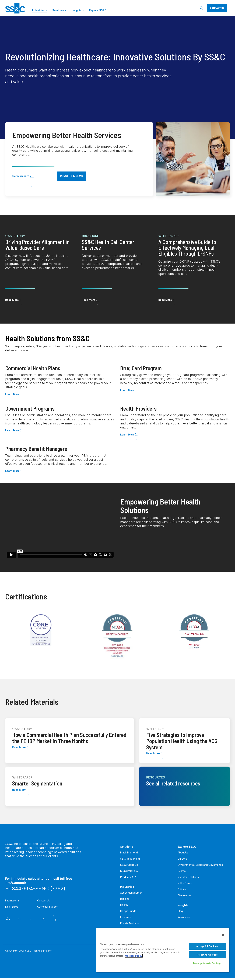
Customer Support (47, 906)
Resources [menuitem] (184, 917)
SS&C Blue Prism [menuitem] (130, 858)
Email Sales (11, 906)
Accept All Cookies (207, 946)
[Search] (201, 8)
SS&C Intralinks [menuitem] (129, 870)
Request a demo (71, 175)
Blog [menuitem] (180, 911)
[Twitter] (20, 918)
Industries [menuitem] (127, 886)
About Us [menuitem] (183, 852)
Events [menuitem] (182, 870)
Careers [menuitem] (182, 858)
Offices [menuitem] (182, 889)
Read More (12, 299)
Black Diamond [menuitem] (129, 852)
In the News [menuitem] (185, 883)
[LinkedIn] (44, 918)
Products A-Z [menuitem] (128, 877)
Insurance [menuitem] (126, 917)
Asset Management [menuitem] (131, 892)
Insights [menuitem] (183, 905)
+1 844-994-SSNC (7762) (35, 889)
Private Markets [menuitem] (129, 923)
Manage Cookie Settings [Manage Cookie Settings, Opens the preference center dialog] (207, 963)
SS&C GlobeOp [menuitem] (129, 864)
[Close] (223, 935)
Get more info (20, 175)
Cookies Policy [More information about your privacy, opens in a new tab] (133, 955)
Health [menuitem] (124, 904)
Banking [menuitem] (124, 898)
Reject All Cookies (207, 954)
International (12, 900)
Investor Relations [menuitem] (188, 877)
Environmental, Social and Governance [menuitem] (200, 864)
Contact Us (43, 900)
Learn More (12, 394)
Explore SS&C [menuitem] (187, 846)
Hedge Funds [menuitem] (128, 911)
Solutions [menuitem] (126, 846)
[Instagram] (32, 918)
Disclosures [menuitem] (184, 895)
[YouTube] (55, 918)
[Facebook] (8, 918)
